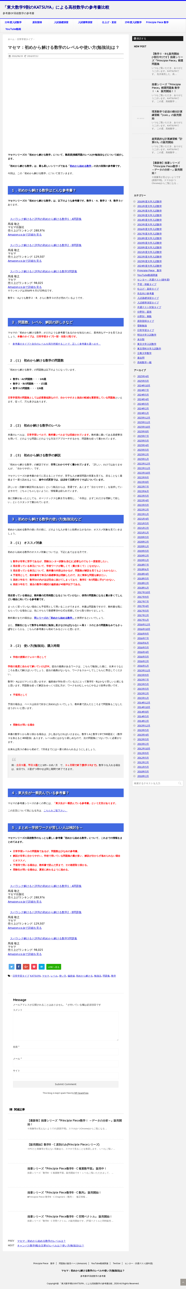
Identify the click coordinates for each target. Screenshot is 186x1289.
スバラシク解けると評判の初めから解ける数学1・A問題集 (46, 219)
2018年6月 (143, 569)
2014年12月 (143, 702)
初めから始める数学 (80, 165)
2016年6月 (143, 642)
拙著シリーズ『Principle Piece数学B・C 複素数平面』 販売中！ (67, 1168)
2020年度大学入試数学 (149, 247)
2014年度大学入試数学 (149, 219)
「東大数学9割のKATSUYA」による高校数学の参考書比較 (56, 7)
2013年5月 (143, 730)
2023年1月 (143, 459)
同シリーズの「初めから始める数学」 (54, 617)
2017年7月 (143, 601)
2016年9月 (143, 633)
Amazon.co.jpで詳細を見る (25, 234)
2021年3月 (143, 523)
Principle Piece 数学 (157, 22)
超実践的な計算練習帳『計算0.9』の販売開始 (167, 140)
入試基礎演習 (61, 22)
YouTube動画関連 (147, 275)
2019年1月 (143, 560)
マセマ (45, 975)
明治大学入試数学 (146, 334)
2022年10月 (143, 472)
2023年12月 (143, 417)
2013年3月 (143, 739)
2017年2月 (143, 615)
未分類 (140, 339)
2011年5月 (143, 766)
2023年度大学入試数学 (149, 261)
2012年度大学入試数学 (149, 210)
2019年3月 (143, 551)
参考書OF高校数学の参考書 (93, 1276)
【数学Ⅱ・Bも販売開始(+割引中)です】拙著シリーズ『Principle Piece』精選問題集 (167, 59)
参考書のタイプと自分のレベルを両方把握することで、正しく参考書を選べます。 (57, 343)
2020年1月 (143, 546)
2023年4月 (143, 445)
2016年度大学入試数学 (149, 229)
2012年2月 (143, 762)
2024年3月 (143, 403)
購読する (140, 38)
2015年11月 (143, 670)
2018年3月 (143, 578)
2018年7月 (143, 564)
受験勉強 (142, 325)
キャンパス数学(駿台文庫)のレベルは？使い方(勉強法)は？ (50, 1245)
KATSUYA (35, 975)
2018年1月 (143, 587)
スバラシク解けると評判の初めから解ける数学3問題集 (43, 271)
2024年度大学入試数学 (149, 265)
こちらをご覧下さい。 (55, 810)
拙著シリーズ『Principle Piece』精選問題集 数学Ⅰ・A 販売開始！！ (166, 88)
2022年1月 (143, 514)
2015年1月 (143, 698)
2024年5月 (143, 394)
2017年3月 (143, 610)
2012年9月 (143, 753)
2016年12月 (143, 624)
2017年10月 (143, 592)
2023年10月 (143, 426)
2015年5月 (143, 684)
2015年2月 (143, 693)
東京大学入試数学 (146, 344)
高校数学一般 (144, 362)
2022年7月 (143, 486)
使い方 (62, 975)
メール (17, 1058)
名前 (16, 1046)
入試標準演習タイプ (148, 302)
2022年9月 (143, 477)
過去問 (140, 357)
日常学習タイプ (21, 975)
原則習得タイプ (145, 321)
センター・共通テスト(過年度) (153, 279)
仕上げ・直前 (109, 22)
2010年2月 (143, 776)
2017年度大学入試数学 (149, 233)
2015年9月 (143, 675)
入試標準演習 (85, 22)
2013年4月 (143, 734)
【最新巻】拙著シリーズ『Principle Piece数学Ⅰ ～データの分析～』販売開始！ (167, 168)
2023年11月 (143, 422)
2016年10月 (143, 629)
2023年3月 (143, 449)
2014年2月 (143, 721)
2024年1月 (143, 413)
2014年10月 (143, 707)
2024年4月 (143, 399)
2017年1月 (143, 619)
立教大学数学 (144, 353)
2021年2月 (143, 528)
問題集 (106, 975)
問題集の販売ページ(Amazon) (73, 1263)
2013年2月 (143, 744)
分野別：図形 (144, 311)
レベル (54, 975)
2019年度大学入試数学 (149, 242)
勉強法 (97, 975)
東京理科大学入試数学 (149, 348)
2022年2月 (143, 509)
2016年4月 (143, 652)
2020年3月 (143, 537)
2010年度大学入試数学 (149, 201)
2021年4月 (143, 518)
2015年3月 (143, 688)
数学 (113, 975)
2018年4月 (143, 573)
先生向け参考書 (145, 293)
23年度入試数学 (133, 22)
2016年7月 (143, 638)
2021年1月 (143, 532)
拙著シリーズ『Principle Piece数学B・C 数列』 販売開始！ (64, 1192)
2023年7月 (143, 436)
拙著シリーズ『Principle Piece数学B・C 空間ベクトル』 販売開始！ (69, 1216)
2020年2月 (143, 541)
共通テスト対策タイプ (149, 307)
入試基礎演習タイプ (148, 298)
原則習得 (37, 22)
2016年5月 (143, 647)
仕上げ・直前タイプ (148, 288)
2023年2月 (143, 454)
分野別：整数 (144, 316)
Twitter (116, 1263)
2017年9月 (143, 596)
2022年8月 (143, 482)
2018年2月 (143, 583)
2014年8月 (143, 711)
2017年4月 (143, 606)
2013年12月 (143, 725)
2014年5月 (143, 716)
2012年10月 (143, 748)
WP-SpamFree (81, 1093)
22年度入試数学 (13, 22)
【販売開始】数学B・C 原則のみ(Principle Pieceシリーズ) (63, 1144)
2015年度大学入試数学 (149, 224)
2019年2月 (143, 555)
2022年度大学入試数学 (149, 256)
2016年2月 (143, 661)
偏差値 (71, 975)
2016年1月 (143, 665)
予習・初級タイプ (146, 284)
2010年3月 (143, 771)
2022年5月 (143, 495)
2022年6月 (143, 491)
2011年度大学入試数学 (149, 206)
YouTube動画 (13, 29)
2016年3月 (143, 656)
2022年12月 (143, 463)
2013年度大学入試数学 (149, 215)
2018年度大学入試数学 (149, 238)
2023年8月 (143, 431)
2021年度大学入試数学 (149, 252)
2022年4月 (143, 500)
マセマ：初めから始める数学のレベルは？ (41, 1241)
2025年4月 (143, 376)
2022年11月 (143, 468)
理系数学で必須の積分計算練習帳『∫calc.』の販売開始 (167, 115)
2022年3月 (143, 505)
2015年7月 (143, 679)
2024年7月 (143, 390)
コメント (17, 1009)
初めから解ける (84, 975)
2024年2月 (143, 408)
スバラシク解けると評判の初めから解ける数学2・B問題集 (46, 245)
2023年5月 (143, 440)
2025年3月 (143, 380)
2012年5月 (143, 757)
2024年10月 (143, 385)
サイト (16, 1070)
